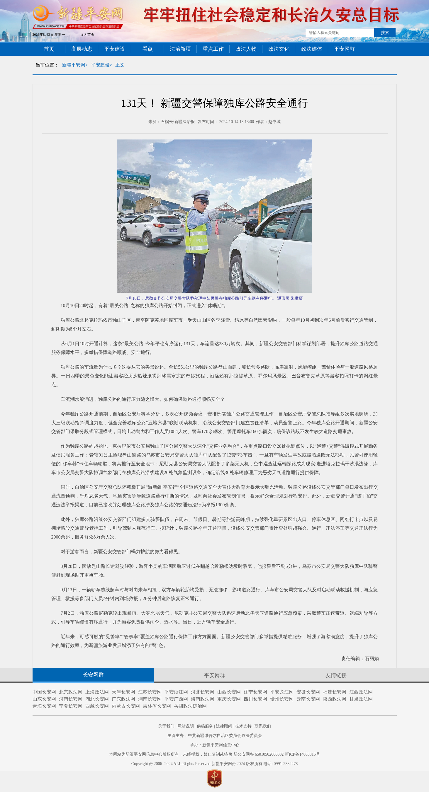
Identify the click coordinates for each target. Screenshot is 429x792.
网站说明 (185, 726)
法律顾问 (224, 726)
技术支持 (243, 726)
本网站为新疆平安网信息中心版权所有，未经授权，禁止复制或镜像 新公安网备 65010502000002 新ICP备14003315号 (214, 754)
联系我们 (263, 726)
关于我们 (166, 726)
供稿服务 (205, 726)
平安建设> (101, 64)
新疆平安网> (75, 64)
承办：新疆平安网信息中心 (214, 745)
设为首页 (87, 35)
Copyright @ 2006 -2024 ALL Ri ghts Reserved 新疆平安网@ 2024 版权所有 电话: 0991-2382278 (214, 764)
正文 (120, 64)
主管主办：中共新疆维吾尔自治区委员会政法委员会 (214, 735)
